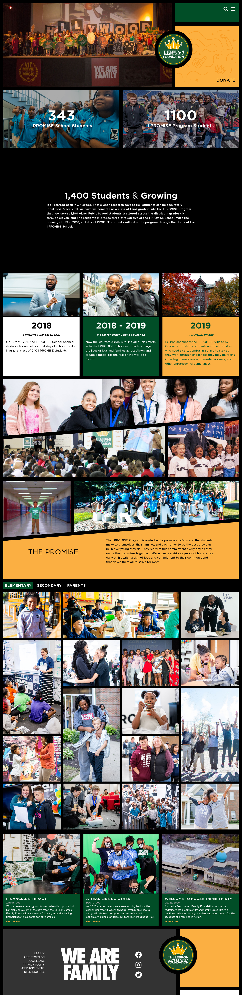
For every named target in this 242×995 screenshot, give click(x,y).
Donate (225, 80)
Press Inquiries (33, 972)
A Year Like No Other (108, 899)
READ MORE (13, 921)
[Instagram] (138, 965)
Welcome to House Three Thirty (198, 899)
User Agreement (33, 968)
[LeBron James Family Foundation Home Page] (178, 955)
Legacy (39, 953)
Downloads (36, 961)
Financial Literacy (26, 899)
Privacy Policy (34, 964)
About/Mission (34, 957)
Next (238, 324)
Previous (3, 324)
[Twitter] (138, 974)
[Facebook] (138, 955)
